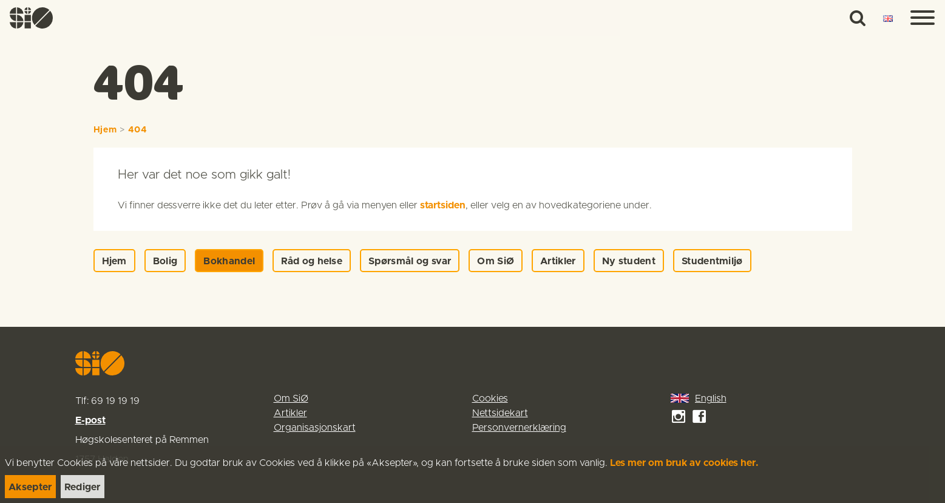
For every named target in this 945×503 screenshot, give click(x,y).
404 (137, 130)
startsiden (443, 205)
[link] (31, 18)
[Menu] (922, 18)
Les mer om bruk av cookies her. (684, 463)
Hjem (105, 130)
